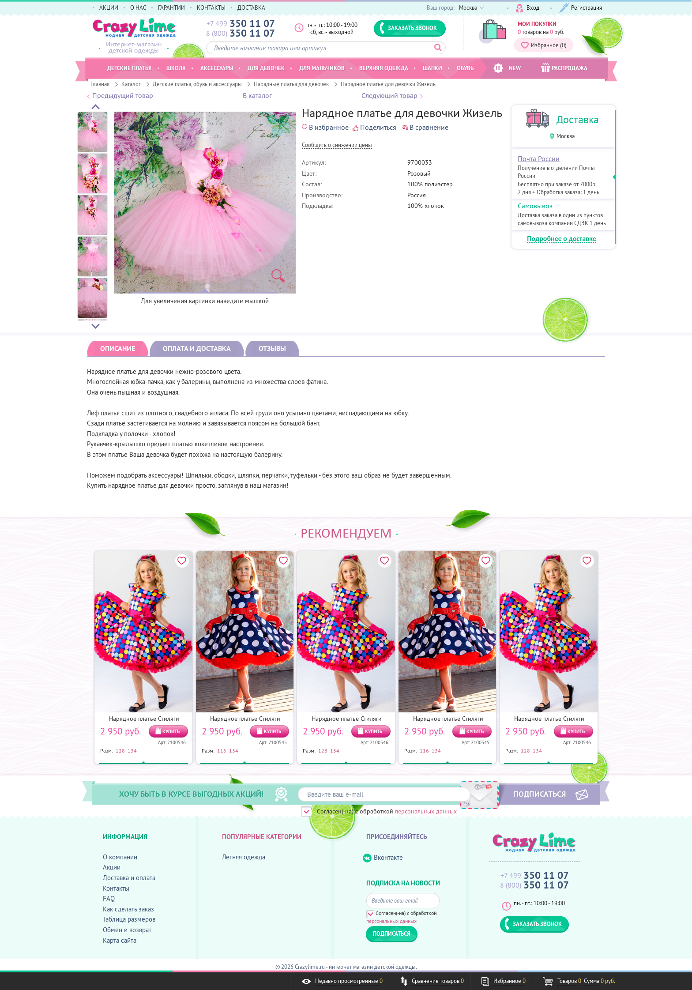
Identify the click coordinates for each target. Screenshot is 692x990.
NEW (507, 68)
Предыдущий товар (122, 96)
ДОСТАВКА (251, 7)
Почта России (539, 158)
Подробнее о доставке (561, 239)
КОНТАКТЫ (211, 7)
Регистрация (580, 8)
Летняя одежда (243, 857)
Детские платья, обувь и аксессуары (197, 84)
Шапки (432, 68)
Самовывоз (535, 205)
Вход (527, 8)
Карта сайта (119, 940)
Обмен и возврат (127, 930)
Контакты (116, 888)
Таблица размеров (129, 919)
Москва (566, 136)
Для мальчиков (322, 68)
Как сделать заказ (128, 909)
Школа (176, 68)
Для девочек (266, 68)
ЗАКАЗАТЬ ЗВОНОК (408, 28)
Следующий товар (389, 96)
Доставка (578, 119)
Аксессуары (216, 68)
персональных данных (426, 811)
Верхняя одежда (383, 68)
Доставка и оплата (129, 877)
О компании (120, 857)
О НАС (138, 7)
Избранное (544, 45)
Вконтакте (383, 857)
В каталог (257, 96)
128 (120, 750)
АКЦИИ (108, 7)
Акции (111, 867)
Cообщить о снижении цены (337, 145)
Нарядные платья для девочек (291, 84)
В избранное (325, 127)
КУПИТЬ (171, 731)
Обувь (465, 68)
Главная (99, 84)
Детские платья (129, 68)
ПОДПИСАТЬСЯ (539, 793)
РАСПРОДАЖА (564, 67)
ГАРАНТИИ (171, 7)
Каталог (131, 84)
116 (221, 750)
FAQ (109, 898)
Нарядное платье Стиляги (144, 719)
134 (132, 750)
